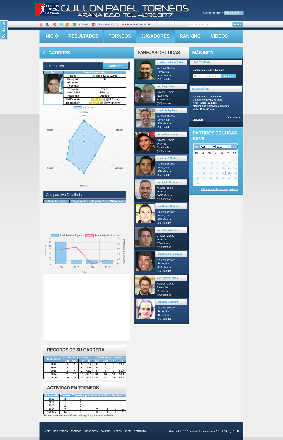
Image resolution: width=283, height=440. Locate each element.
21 (229, 173)
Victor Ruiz (199, 109)
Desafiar (115, 66)
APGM (128, 431)
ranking (190, 36)
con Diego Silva (166, 86)
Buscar (238, 24)
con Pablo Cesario (167, 182)
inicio (51, 36)
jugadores (155, 36)
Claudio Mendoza (202, 99)
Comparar (228, 76)
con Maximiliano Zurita (170, 62)
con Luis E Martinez (168, 158)
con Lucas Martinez (168, 230)
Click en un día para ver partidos (219, 189)
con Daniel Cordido (168, 206)
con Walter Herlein (167, 134)
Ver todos (232, 117)
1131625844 (80, 24)
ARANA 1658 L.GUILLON (135, 24)
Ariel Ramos (200, 103)
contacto (140, 431)
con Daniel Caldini (167, 302)
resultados (83, 36)
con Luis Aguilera (167, 110)
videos (219, 36)
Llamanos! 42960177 (105, 24)
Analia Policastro (202, 96)
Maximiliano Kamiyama (206, 106)
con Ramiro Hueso (167, 278)
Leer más (198, 119)
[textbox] (210, 24)
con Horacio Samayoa (169, 254)
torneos (120, 36)
